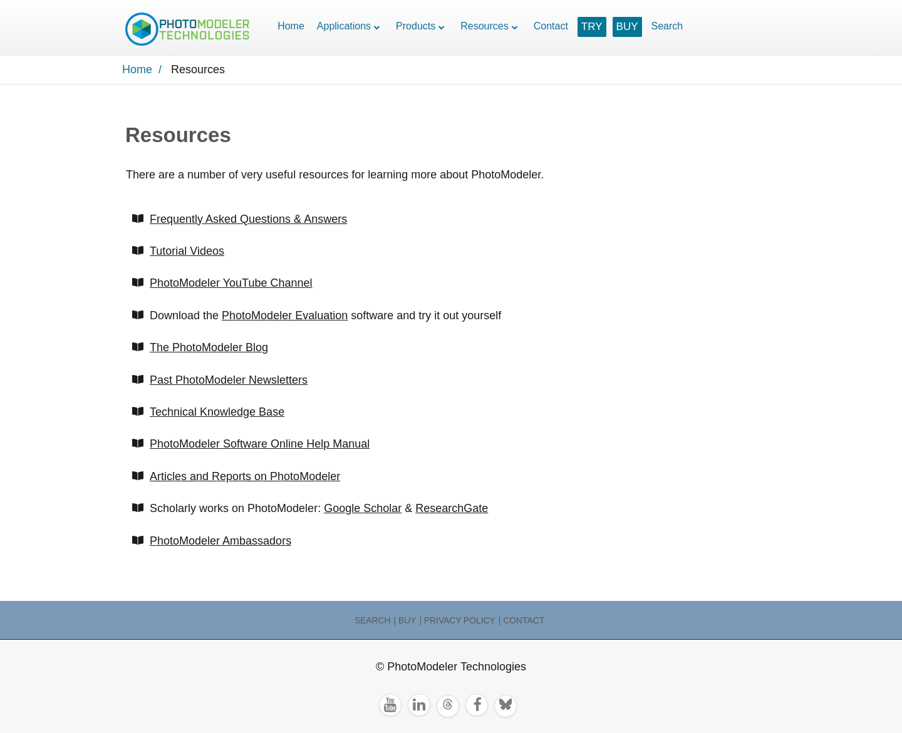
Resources (484, 26)
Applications (344, 26)
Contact (551, 26)
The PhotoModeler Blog (209, 347)
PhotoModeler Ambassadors (220, 541)
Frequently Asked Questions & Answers (248, 219)
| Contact (521, 620)
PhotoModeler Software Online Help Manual (260, 444)
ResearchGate (451, 508)
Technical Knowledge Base (217, 412)
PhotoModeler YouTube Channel (231, 283)
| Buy (405, 620)
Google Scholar (363, 508)
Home (290, 26)
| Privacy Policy (457, 620)
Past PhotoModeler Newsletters (229, 380)
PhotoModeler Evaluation (285, 315)
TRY (592, 27)
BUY (627, 27)
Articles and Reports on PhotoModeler (245, 476)
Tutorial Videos (187, 251)
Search (667, 26)
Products (415, 26)
